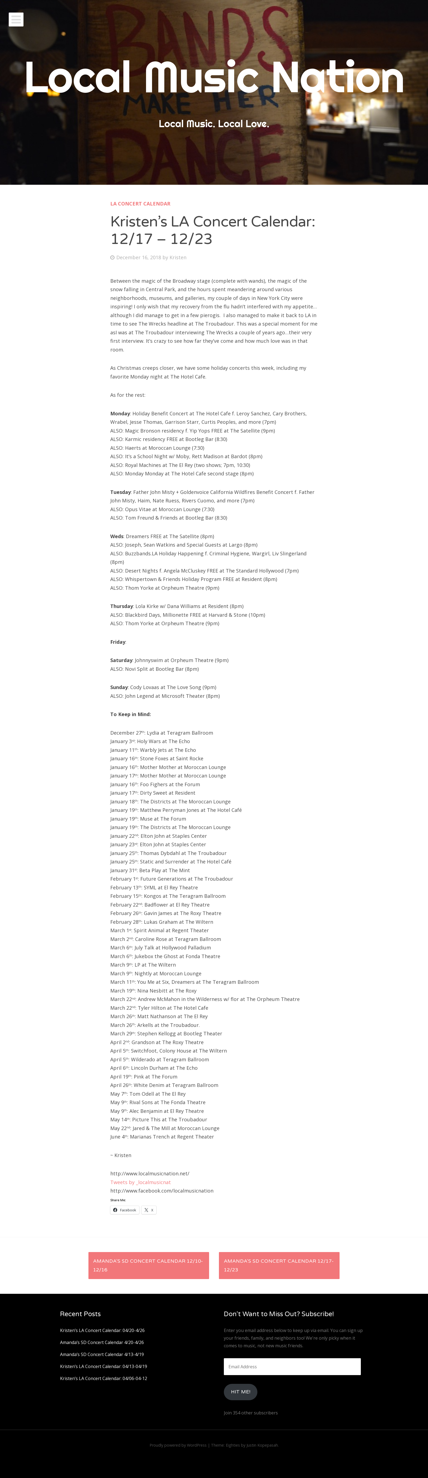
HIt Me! (240, 1392)
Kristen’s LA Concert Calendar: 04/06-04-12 (103, 1378)
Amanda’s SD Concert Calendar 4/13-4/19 (102, 1354)
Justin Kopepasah (262, 1445)
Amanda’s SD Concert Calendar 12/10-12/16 (148, 1265)
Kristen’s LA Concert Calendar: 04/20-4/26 (102, 1330)
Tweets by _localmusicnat (140, 1182)
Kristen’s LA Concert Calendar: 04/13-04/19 (103, 1366)
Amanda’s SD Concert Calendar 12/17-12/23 (279, 1265)
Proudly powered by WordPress (178, 1445)
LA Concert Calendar (140, 203)
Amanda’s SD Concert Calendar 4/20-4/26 (102, 1342)
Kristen (178, 257)
